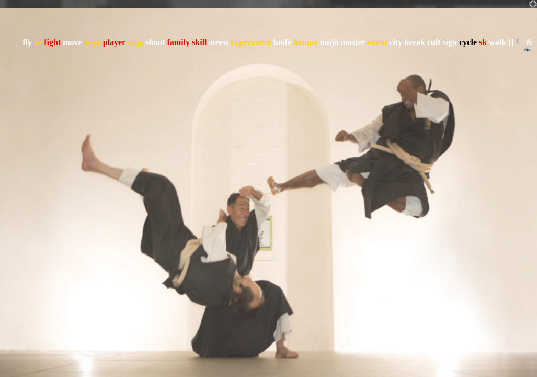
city (395, 42)
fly (27, 42)
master (352, 42)
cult (434, 42)
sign (450, 42)
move (72, 42)
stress (219, 42)
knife (282, 42)
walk (497, 42)
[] (511, 42)
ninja (329, 42)
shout (155, 42)
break (414, 42)
